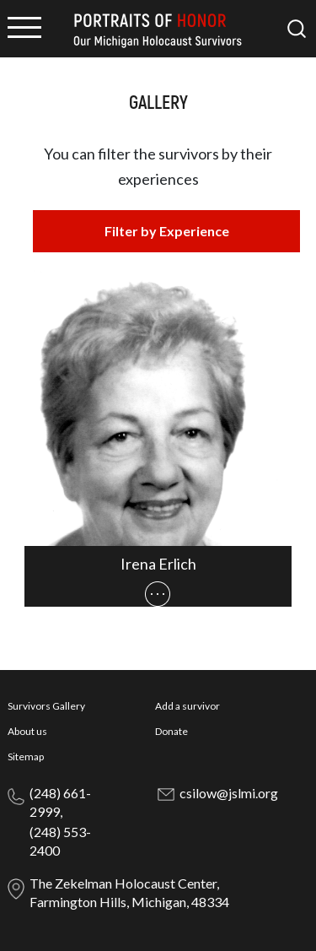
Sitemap (26, 756)
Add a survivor (187, 706)
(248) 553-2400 (60, 841)
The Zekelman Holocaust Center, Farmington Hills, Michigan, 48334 (129, 892)
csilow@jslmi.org (228, 793)
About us (27, 731)
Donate (171, 731)
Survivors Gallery (46, 706)
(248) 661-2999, (60, 802)
